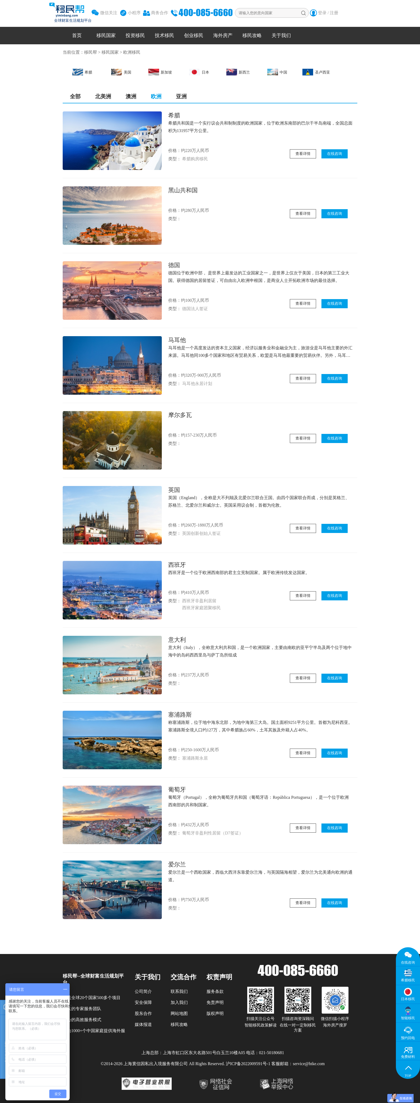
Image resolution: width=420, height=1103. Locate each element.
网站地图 (179, 1013)
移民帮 (90, 52)
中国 (277, 72)
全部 (75, 96)
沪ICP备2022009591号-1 (248, 1063)
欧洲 (156, 96)
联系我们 (179, 991)
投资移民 (135, 35)
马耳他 (177, 340)
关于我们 (281, 35)
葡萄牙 (177, 789)
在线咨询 (334, 154)
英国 (174, 490)
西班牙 (177, 564)
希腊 (82, 72)
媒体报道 (143, 1024)
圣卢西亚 (316, 72)
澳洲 (131, 96)
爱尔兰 (177, 864)
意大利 (177, 639)
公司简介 (143, 991)
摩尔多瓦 (180, 415)
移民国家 (106, 35)
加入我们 (179, 1002)
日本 (199, 72)
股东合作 (143, 1013)
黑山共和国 (183, 190)
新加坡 (160, 72)
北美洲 (103, 96)
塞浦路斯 (180, 714)
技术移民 (164, 35)
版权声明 (215, 1013)
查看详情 (302, 154)
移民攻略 (252, 35)
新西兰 (238, 72)
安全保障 (143, 1002)
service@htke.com (309, 1063)
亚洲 (181, 96)
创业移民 (193, 35)
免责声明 (215, 1002)
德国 (174, 265)
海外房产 (222, 35)
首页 (77, 35)
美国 (121, 72)
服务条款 (215, 991)
